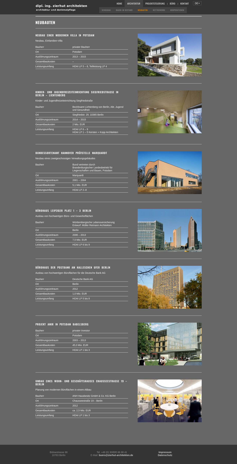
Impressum (165, 452)
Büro (172, 3)
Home (119, 3)
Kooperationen (177, 10)
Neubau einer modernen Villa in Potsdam (64, 35)
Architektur (133, 3)
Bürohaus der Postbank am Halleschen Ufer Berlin (72, 267)
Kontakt (184, 3)
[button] (197, 3)
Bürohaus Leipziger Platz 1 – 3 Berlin (63, 210)
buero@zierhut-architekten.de (116, 455)
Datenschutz (165, 455)
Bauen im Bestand (124, 10)
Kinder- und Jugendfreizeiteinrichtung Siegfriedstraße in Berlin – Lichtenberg (76, 93)
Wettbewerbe (159, 10)
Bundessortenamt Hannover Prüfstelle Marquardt (71, 153)
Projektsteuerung (155, 3)
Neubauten (143, 10)
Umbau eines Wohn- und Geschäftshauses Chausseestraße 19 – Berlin (81, 382)
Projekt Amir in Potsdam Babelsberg (62, 324)
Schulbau (106, 10)
